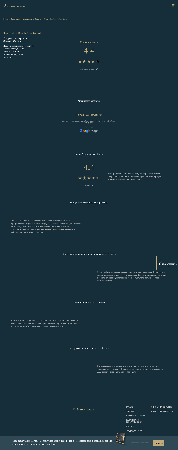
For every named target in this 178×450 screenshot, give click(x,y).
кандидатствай (134, 431)
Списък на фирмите (161, 407)
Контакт (130, 426)
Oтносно (130, 411)
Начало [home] (6, 19)
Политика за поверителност (134, 421)
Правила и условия (135, 416)
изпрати (159, 443)
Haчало (129, 407)
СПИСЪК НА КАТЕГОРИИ (162, 411)
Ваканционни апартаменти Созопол (26, 19)
